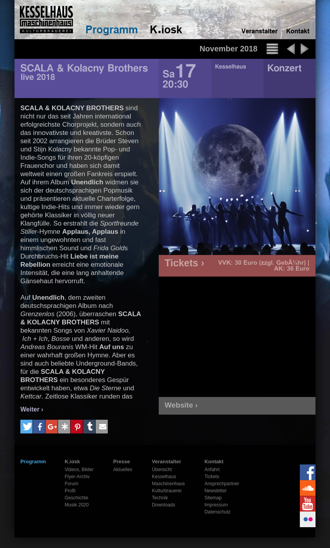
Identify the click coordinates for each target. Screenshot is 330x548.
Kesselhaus (164, 476)
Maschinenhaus (168, 483)
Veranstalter (166, 461)
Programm (33, 461)
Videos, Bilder (79, 469)
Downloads (163, 505)
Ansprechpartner (222, 483)
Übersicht (162, 469)
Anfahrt (212, 469)
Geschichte (76, 498)
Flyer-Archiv (77, 476)
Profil (70, 490)
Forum (71, 483)
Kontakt (214, 461)
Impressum (216, 505)
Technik (160, 498)
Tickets (212, 476)
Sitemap (213, 498)
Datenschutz (218, 512)
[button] (26, 426)
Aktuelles (122, 469)
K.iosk (72, 461)
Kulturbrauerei (166, 490)
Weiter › (31, 409)
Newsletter (216, 490)
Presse (121, 461)
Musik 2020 (77, 505)
